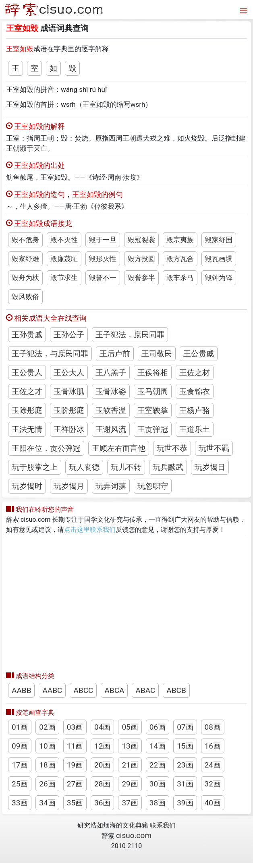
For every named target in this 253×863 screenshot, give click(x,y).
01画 (20, 727)
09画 (20, 746)
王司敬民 (156, 353)
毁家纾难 (25, 259)
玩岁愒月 (69, 486)
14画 (157, 746)
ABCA (114, 690)
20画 (102, 765)
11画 (75, 746)
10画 (47, 746)
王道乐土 (194, 429)
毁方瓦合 (180, 259)
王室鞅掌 (152, 410)
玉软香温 (110, 410)
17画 (20, 765)
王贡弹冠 (152, 429)
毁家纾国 (218, 240)
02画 (47, 727)
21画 (130, 765)
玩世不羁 (214, 448)
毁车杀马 (180, 278)
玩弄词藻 (110, 486)
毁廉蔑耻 (64, 259)
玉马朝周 (152, 391)
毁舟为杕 (25, 278)
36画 (102, 802)
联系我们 (163, 825)
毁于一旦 (102, 240)
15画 (185, 746)
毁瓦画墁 (218, 259)
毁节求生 (64, 278)
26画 (47, 783)
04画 (102, 727)
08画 (213, 727)
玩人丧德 (84, 467)
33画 (20, 802)
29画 (130, 783)
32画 (213, 783)
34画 (47, 802)
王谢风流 (110, 429)
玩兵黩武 (168, 467)
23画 (185, 765)
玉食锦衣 (194, 391)
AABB (21, 690)
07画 (185, 727)
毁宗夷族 (180, 240)
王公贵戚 (198, 353)
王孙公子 (69, 334)
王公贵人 (27, 372)
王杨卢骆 (194, 410)
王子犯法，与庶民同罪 (50, 353)
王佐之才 (27, 391)
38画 (157, 802)
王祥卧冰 (69, 429)
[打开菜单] (243, 10)
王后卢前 (115, 353)
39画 (185, 802)
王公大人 (69, 372)
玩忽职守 (152, 486)
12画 (102, 746)
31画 (185, 783)
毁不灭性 (64, 240)
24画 (213, 765)
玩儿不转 (126, 467)
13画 (130, 746)
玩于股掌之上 (35, 467)
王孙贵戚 (27, 334)
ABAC (145, 690)
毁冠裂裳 (141, 240)
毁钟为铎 (218, 278)
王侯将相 (152, 372)
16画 (213, 746)
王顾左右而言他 (118, 448)
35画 (75, 802)
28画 (102, 783)
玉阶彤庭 (69, 410)
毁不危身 (25, 240)
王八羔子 (110, 372)
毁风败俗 (25, 297)
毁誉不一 (102, 278)
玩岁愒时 (27, 486)
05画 (130, 727)
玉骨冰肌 (69, 391)
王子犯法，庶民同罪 (129, 334)
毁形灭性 (102, 259)
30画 (157, 783)
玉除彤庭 (27, 410)
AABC (52, 690)
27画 (75, 783)
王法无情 (27, 429)
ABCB (176, 690)
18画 (47, 765)
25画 (20, 783)
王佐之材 (194, 372)
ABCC (83, 690)
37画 (130, 802)
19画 (75, 765)
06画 (157, 727)
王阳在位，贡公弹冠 (46, 448)
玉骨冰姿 (110, 391)
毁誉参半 (141, 278)
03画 (75, 727)
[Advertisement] (126, 602)
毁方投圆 (141, 259)
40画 (213, 802)
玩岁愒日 (210, 467)
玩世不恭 (172, 448)
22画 (157, 765)
